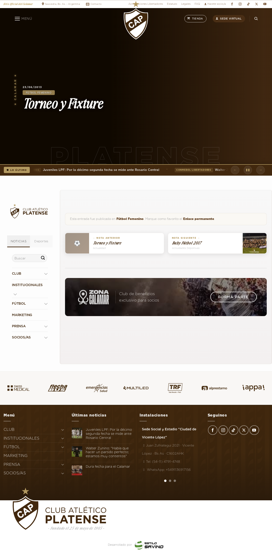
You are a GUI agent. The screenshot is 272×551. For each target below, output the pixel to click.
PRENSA (19, 326)
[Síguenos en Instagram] (240, 4)
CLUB (16, 273)
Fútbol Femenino (38, 92)
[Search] (256, 19)
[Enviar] (43, 258)
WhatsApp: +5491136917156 (166, 470)
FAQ (197, 3)
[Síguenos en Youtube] (265, 4)
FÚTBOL (19, 303)
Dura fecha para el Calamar (108, 466)
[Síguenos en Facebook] (232, 4)
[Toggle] (46, 273)
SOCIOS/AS (21, 337)
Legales (186, 3)
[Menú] (23, 19)
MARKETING (22, 315)
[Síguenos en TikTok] (248, 4)
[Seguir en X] (256, 4)
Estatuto (172, 3)
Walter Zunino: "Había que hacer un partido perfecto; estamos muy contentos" (107, 452)
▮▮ (248, 170)
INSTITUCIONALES (27, 285)
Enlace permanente (198, 219)
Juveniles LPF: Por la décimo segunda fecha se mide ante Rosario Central (92, 170)
